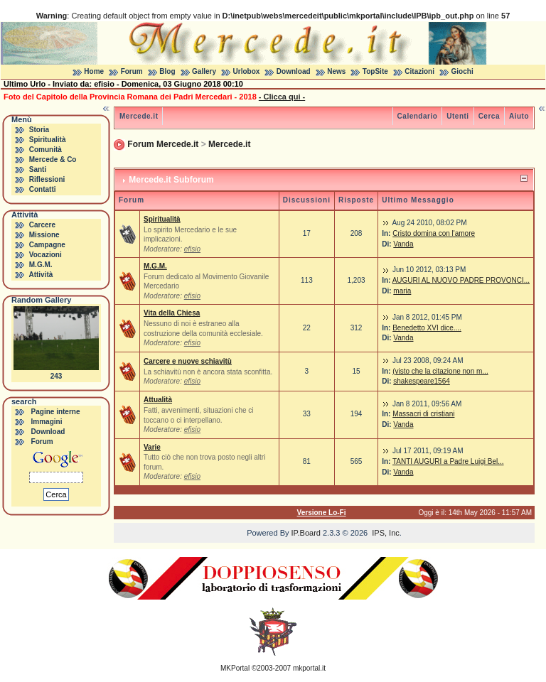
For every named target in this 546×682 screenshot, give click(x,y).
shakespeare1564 (421, 381)
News (336, 71)
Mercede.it (138, 116)
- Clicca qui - (282, 96)
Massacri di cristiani (423, 414)
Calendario (417, 116)
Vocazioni (45, 255)
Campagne (47, 245)
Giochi (462, 71)
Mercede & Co (53, 159)
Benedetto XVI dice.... (426, 328)
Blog (167, 71)
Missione (44, 235)
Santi (37, 169)
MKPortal (235, 668)
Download (294, 71)
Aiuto (519, 116)
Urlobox (246, 71)
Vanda (403, 244)
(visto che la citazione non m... (440, 371)
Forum (132, 71)
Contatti (42, 189)
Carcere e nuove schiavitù (188, 361)
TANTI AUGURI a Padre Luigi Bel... (448, 461)
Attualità (158, 400)
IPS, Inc (386, 533)
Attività (40, 274)
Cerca (489, 116)
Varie (152, 447)
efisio (192, 249)
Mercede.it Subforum (171, 180)
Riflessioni (47, 179)
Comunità (45, 149)
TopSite (375, 71)
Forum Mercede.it (162, 144)
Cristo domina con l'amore (433, 233)
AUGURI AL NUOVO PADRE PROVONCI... (461, 280)
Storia (39, 130)
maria (402, 291)
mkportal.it (309, 668)
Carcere (42, 225)
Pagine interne (55, 412)
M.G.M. (41, 265)
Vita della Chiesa (172, 313)
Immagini (47, 422)
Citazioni (419, 71)
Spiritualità (47, 140)
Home (94, 71)
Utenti (457, 116)
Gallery (204, 71)
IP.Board (306, 533)
